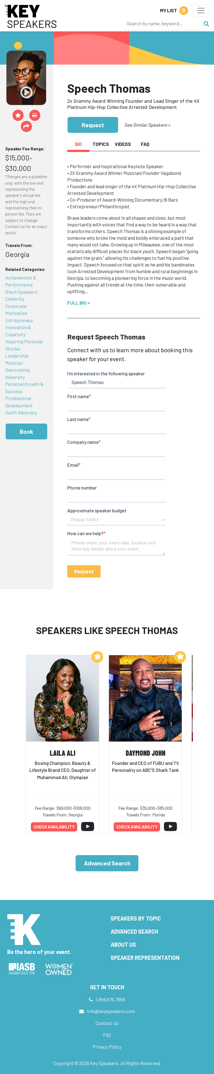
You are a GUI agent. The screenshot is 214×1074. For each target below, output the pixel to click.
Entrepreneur (19, 320)
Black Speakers (21, 292)
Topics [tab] (101, 144)
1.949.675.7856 (110, 999)
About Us (123, 944)
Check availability (54, 826)
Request (93, 124)
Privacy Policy (107, 1046)
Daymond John (145, 752)
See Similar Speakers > (147, 125)
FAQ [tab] (145, 144)
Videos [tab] (123, 144)
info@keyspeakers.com (111, 1011)
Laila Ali (62, 752)
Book (26, 431)
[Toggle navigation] (201, 10)
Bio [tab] (78, 144)
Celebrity (14, 299)
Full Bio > (78, 302)
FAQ (107, 1035)
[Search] (162, 23)
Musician (14, 363)
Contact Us (107, 1023)
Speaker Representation (145, 957)
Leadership (17, 355)
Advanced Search (107, 863)
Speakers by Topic (136, 918)
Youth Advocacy (21, 412)
